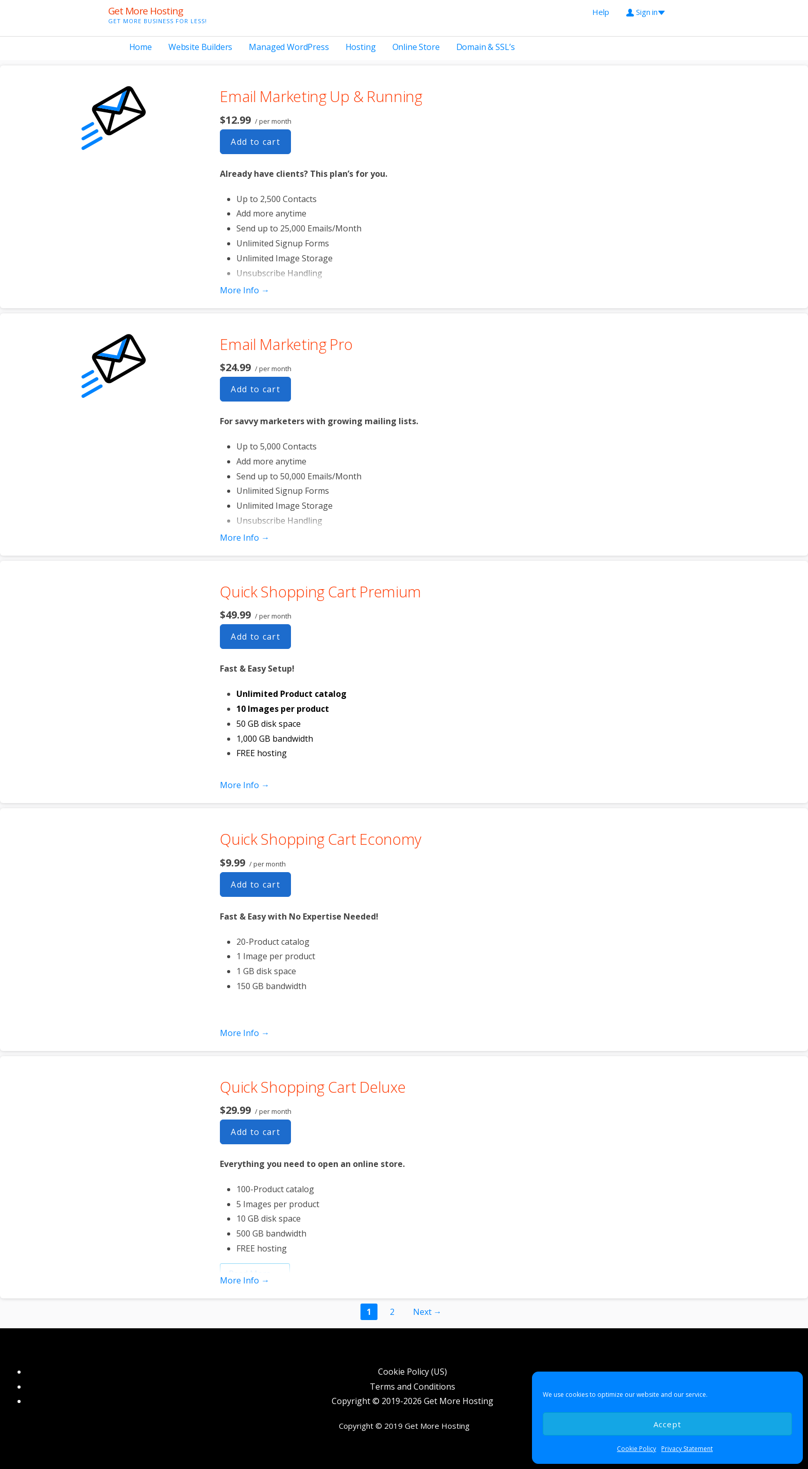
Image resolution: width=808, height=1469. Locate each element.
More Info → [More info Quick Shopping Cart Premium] (244, 785)
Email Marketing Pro (286, 344)
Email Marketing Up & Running (321, 96)
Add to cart (255, 141)
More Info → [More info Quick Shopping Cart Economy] (244, 1033)
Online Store (416, 47)
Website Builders (200, 47)
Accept (668, 1424)
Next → (427, 1311)
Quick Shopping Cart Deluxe (312, 1087)
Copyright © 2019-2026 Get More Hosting (412, 1401)
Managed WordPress (289, 47)
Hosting (361, 47)
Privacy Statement (687, 1448)
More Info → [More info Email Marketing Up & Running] (244, 290)
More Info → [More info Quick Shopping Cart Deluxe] (244, 1280)
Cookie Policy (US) (412, 1371)
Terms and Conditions (412, 1386)
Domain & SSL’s (485, 47)
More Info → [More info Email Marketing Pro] (244, 537)
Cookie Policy (636, 1448)
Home (140, 47)
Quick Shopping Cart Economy (320, 839)
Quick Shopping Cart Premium (320, 591)
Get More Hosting (145, 11)
